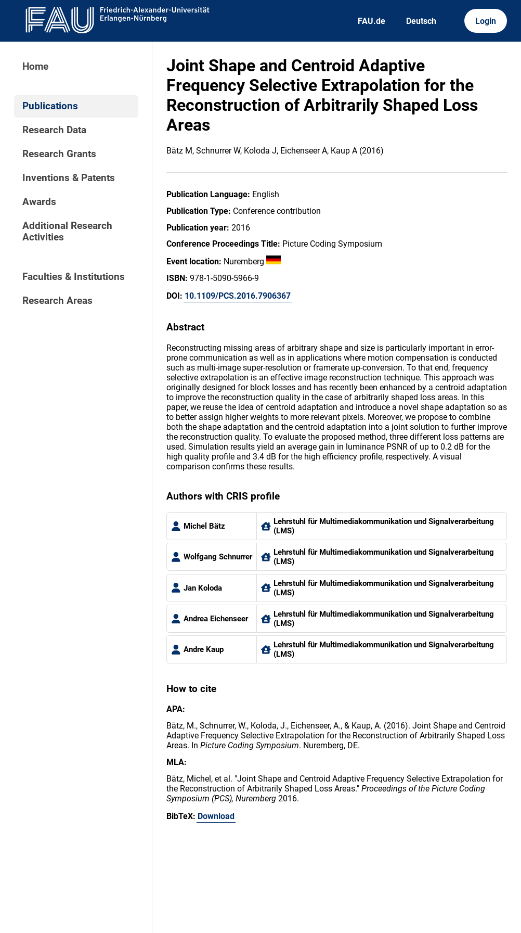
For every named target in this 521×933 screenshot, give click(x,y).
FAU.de (371, 21)
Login (485, 21)
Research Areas (57, 300)
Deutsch (421, 21)
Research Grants (59, 154)
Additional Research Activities (67, 231)
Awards (39, 202)
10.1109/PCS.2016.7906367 (238, 296)
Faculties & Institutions (73, 277)
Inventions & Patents (68, 178)
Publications (50, 106)
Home (35, 66)
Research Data (54, 130)
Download (216, 816)
